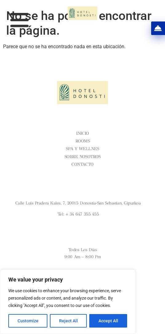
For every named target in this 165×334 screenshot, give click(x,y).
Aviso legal (82, 169)
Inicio (82, 133)
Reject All (68, 320)
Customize (28, 320)
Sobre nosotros (83, 156)
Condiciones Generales (82, 174)
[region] (67, 302)
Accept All (108, 320)
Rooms (82, 141)
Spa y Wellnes (82, 148)
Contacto (82, 164)
